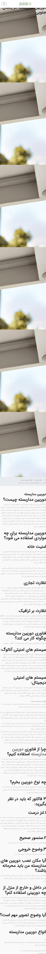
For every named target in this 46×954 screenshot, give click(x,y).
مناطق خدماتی (38, 480)
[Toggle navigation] (4, 4)
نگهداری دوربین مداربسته (26, 480)
